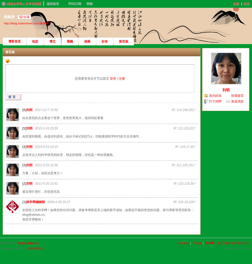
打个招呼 (215, 101)
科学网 (209, 243)
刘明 (29, 110)
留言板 (123, 41)
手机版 (197, 243)
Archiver (183, 243)
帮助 (89, 3)
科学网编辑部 (35, 202)
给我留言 (237, 96)
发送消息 (237, 101)
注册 (236, 3)
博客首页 (14, 41)
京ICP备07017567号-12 (233, 243)
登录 (246, 3)
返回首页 (53, 3)
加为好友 (215, 96)
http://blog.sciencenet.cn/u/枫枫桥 (26, 23)
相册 (87, 41)
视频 (70, 41)
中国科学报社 (35, 248)
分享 (26, 17)
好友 (105, 41)
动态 (35, 41)
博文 (52, 41)
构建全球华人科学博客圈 (23, 3)
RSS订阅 (74, 3)
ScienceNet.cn (28, 243)
